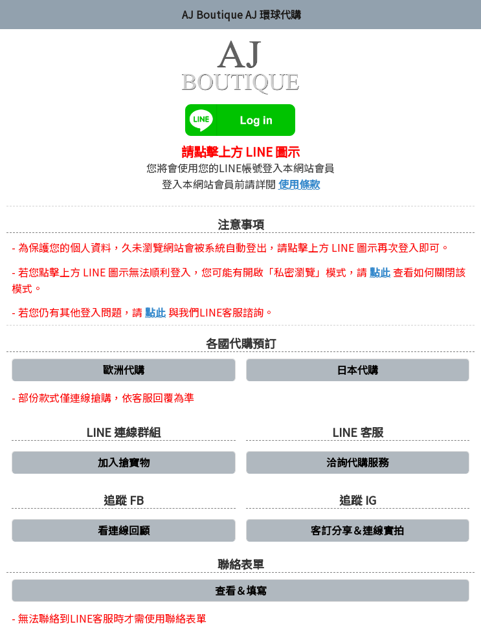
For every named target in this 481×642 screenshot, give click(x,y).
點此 (380, 272)
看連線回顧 (124, 530)
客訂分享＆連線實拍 (357, 530)
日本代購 (357, 369)
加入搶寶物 (124, 462)
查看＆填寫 (241, 590)
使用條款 (299, 184)
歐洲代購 (123, 369)
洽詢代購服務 (357, 462)
